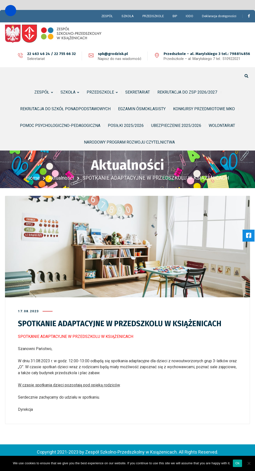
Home (33, 178)
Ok (237, 463)
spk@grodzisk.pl (113, 54)
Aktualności (61, 178)
